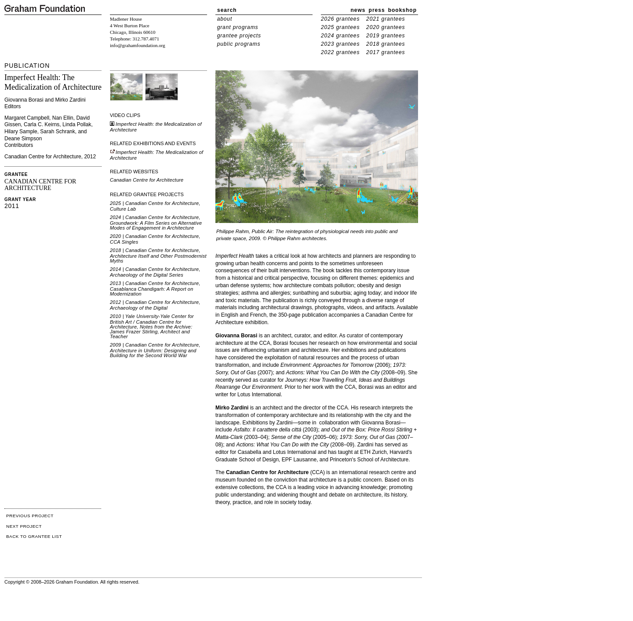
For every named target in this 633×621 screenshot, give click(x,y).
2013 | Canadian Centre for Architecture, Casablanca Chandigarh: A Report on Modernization (155, 288)
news (358, 10)
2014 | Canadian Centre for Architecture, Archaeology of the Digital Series (155, 272)
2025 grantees (340, 27)
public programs (239, 44)
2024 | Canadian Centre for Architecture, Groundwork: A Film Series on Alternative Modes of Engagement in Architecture (156, 222)
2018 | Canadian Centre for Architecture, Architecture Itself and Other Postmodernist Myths (158, 255)
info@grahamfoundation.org (137, 45)
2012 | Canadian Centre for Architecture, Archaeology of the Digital (155, 305)
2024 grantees (340, 36)
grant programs (237, 27)
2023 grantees (340, 44)
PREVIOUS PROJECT (30, 515)
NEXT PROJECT (24, 526)
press (377, 10)
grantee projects (239, 36)
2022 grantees (340, 52)
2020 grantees (385, 27)
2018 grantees (385, 44)
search (227, 10)
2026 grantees (340, 19)
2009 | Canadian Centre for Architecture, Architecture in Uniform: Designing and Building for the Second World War (155, 350)
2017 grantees (385, 52)
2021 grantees (385, 19)
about (225, 19)
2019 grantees (385, 36)
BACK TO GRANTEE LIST (34, 536)
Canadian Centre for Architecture (146, 180)
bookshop (402, 10)
